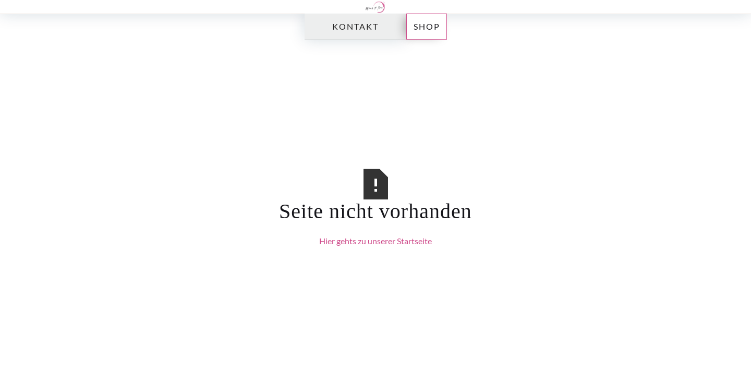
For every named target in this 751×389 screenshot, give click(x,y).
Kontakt (355, 26)
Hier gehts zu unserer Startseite (375, 241)
